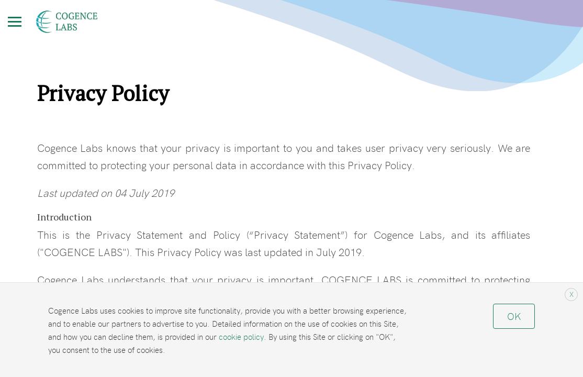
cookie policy (241, 336)
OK (514, 316)
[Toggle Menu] (14, 21)
